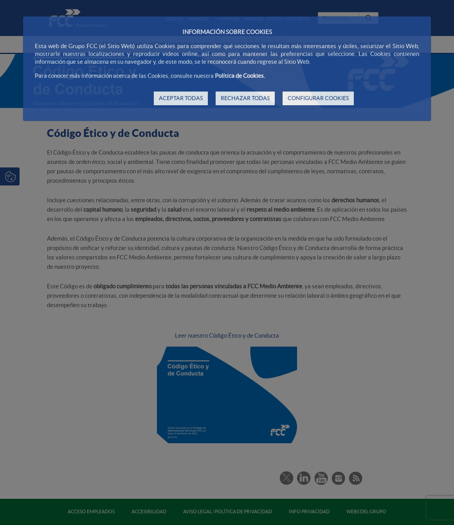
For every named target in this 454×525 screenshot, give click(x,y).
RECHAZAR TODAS (245, 98)
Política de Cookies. (240, 75)
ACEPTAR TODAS (181, 98)
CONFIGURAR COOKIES (318, 98)
